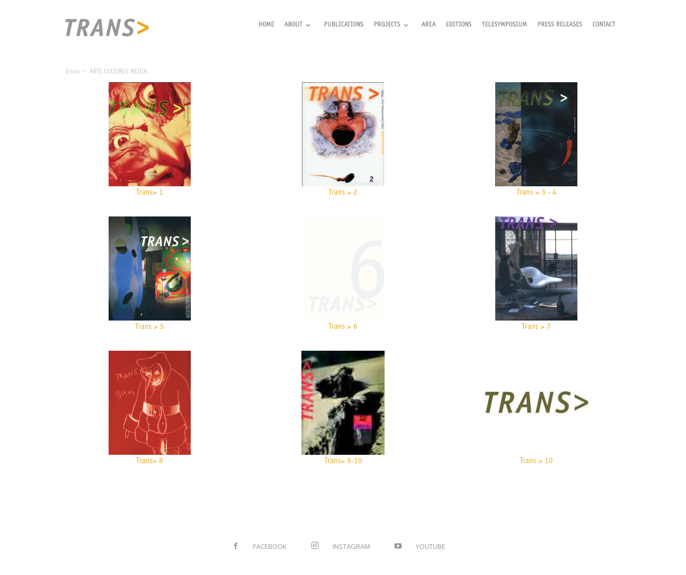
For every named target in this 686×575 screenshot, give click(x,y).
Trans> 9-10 (343, 461)
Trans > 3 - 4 (537, 193)
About (297, 25)
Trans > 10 (536, 461)
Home (266, 25)
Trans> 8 (149, 461)
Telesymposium (504, 25)
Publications (343, 25)
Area (428, 25)
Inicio (72, 72)
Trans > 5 (149, 327)
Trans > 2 (343, 193)
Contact (603, 25)
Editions (458, 25)
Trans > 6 (343, 327)
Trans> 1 (149, 193)
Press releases (559, 25)
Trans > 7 (536, 327)
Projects (391, 25)
